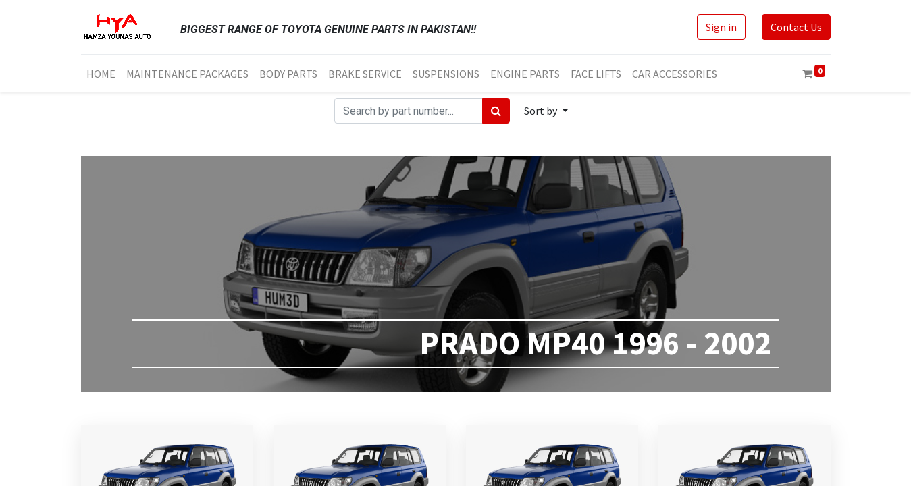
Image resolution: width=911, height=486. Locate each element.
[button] (545, 111)
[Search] (496, 111)
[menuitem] (101, 73)
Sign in (721, 27)
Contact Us (796, 27)
